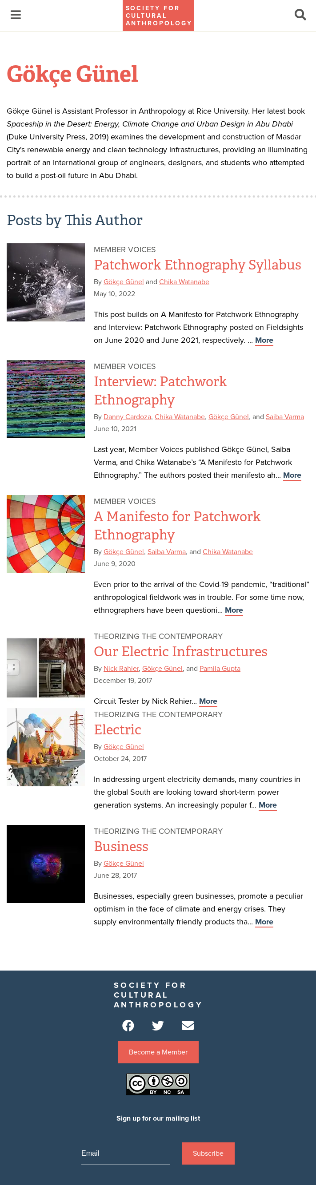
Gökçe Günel (124, 281)
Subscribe (208, 1153)
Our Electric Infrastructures (181, 651)
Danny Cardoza (127, 416)
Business (121, 846)
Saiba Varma (285, 416)
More (264, 340)
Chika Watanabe (184, 281)
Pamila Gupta (220, 668)
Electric (117, 729)
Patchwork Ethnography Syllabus (197, 265)
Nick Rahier (121, 668)
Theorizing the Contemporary (158, 636)
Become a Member (158, 1052)
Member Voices (125, 249)
